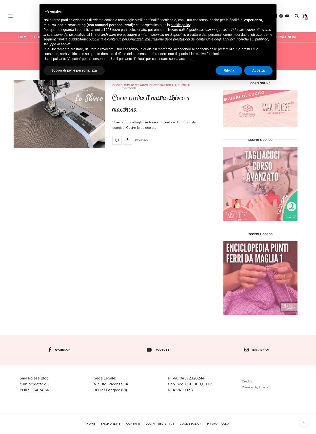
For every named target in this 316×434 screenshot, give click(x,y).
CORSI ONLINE (285, 37)
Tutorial (184, 85)
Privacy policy (218, 423)
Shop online (110, 423)
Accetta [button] (258, 70)
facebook (59, 349)
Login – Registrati (160, 423)
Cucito (117, 85)
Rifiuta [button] (229, 70)
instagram (256, 349)
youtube (158, 349)
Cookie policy (190, 423)
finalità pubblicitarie (72, 39)
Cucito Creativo (136, 85)
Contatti (133, 423)
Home (23, 37)
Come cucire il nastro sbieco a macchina (151, 104)
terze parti (120, 30)
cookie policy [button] (180, 25)
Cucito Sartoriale (163, 85)
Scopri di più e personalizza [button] (74, 70)
